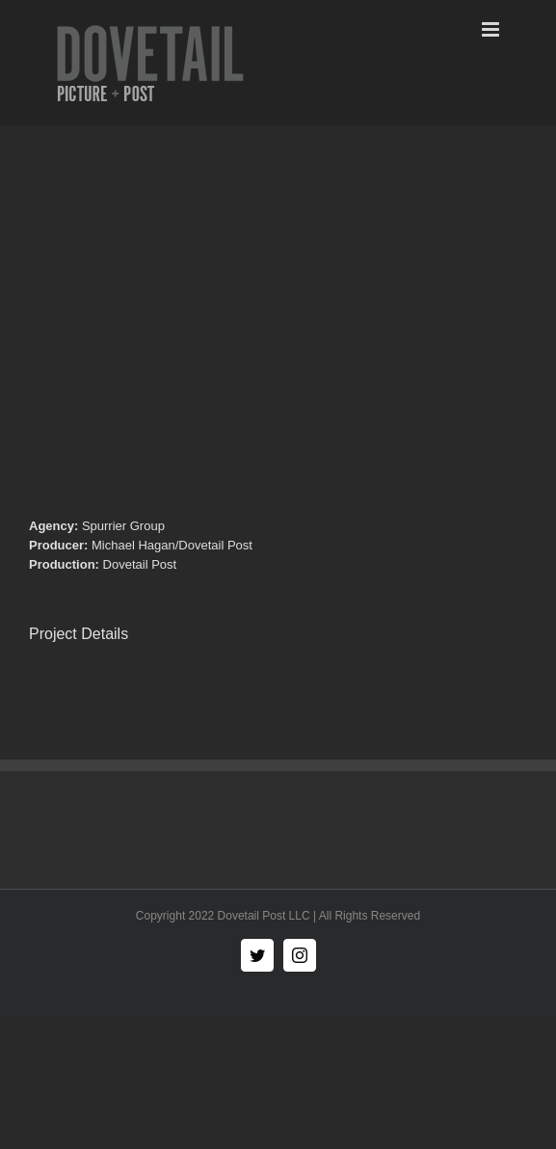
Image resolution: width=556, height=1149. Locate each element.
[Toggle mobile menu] (492, 29)
